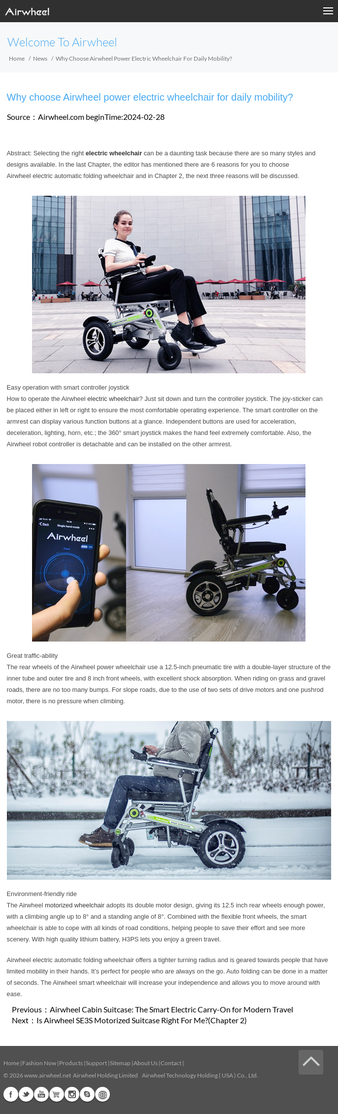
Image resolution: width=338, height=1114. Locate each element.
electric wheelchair (113, 398)
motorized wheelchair (74, 905)
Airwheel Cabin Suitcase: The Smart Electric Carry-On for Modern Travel (171, 1009)
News (40, 58)
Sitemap (120, 1063)
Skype (87, 1094)
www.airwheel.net (47, 1075)
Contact (171, 1063)
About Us (146, 1063)
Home (17, 58)
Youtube (41, 1094)
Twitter (26, 1094)
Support (96, 1063)
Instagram (72, 1094)
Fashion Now (39, 1063)
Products (71, 1063)
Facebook (10, 1094)
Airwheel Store (56, 1094)
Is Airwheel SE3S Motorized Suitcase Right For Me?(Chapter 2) (141, 1020)
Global (102, 1094)
